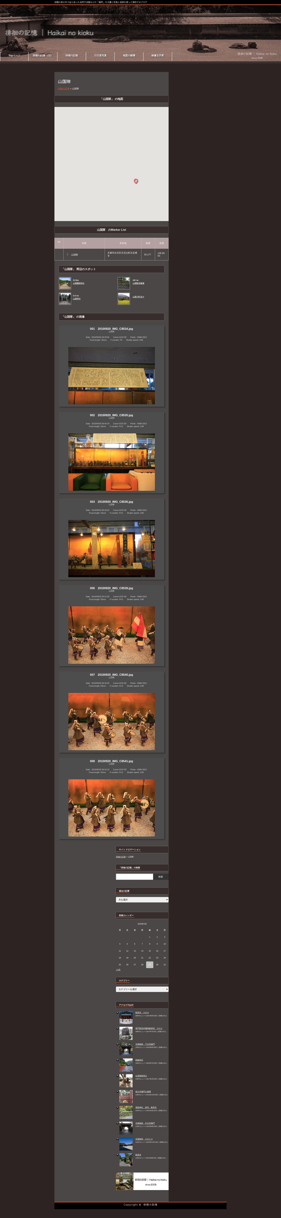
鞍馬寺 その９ (142, 1012)
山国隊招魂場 (138, 283)
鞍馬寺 (138, 1155)
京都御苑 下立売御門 (145, 1044)
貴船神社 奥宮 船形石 (146, 1107)
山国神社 (77, 298)
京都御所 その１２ (144, 1139)
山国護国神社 (78, 283)
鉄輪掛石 (139, 1060)
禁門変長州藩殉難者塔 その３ (148, 1028)
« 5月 (118, 970)
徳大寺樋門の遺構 (143, 1092)
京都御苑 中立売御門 (145, 1123)
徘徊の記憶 (150, 1204)
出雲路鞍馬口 (141, 1076)
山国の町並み (138, 297)
